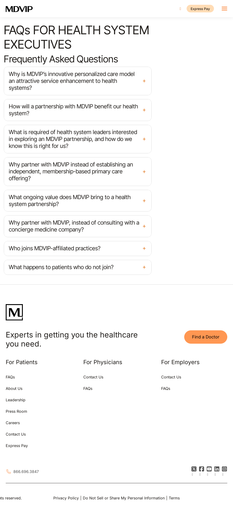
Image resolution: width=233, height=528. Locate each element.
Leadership (15, 399)
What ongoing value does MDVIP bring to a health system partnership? (70, 200)
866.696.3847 (26, 471)
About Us (14, 388)
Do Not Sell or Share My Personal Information (124, 498)
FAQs (10, 377)
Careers (13, 422)
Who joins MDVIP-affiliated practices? (54, 248)
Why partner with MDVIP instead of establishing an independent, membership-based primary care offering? (71, 171)
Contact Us (16, 434)
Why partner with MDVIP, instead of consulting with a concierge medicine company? (74, 226)
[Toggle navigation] (224, 8)
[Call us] (180, 9)
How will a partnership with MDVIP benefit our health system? (73, 110)
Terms (174, 498)
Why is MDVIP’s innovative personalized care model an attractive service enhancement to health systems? (72, 80)
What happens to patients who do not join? (61, 267)
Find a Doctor (205, 336)
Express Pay (200, 9)
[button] (77, 81)
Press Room (16, 411)
